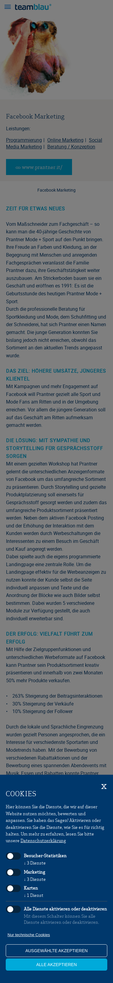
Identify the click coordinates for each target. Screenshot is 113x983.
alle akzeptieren (56, 964)
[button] (7, 7)
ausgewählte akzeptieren (56, 950)
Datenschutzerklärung (43, 840)
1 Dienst (33, 895)
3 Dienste (35, 863)
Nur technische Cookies (29, 935)
